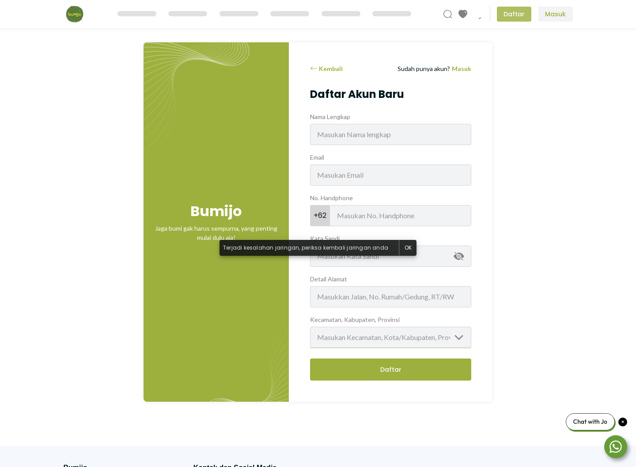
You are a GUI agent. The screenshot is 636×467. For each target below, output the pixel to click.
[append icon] (459, 256)
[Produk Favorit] (463, 14)
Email (317, 157)
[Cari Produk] (448, 14)
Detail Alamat (328, 279)
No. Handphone (331, 198)
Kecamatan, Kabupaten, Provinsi (355, 319)
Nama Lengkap (330, 116)
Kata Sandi (325, 238)
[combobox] (390, 337)
